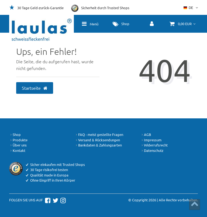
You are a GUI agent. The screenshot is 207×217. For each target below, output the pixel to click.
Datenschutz (151, 150)
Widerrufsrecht (154, 145)
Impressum (150, 140)
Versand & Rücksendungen (97, 140)
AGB (145, 134)
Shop (15, 134)
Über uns (18, 145)
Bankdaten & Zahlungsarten (98, 145)
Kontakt (17, 150)
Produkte (18, 140)
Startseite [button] (35, 88)
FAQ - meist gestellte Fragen (99, 134)
